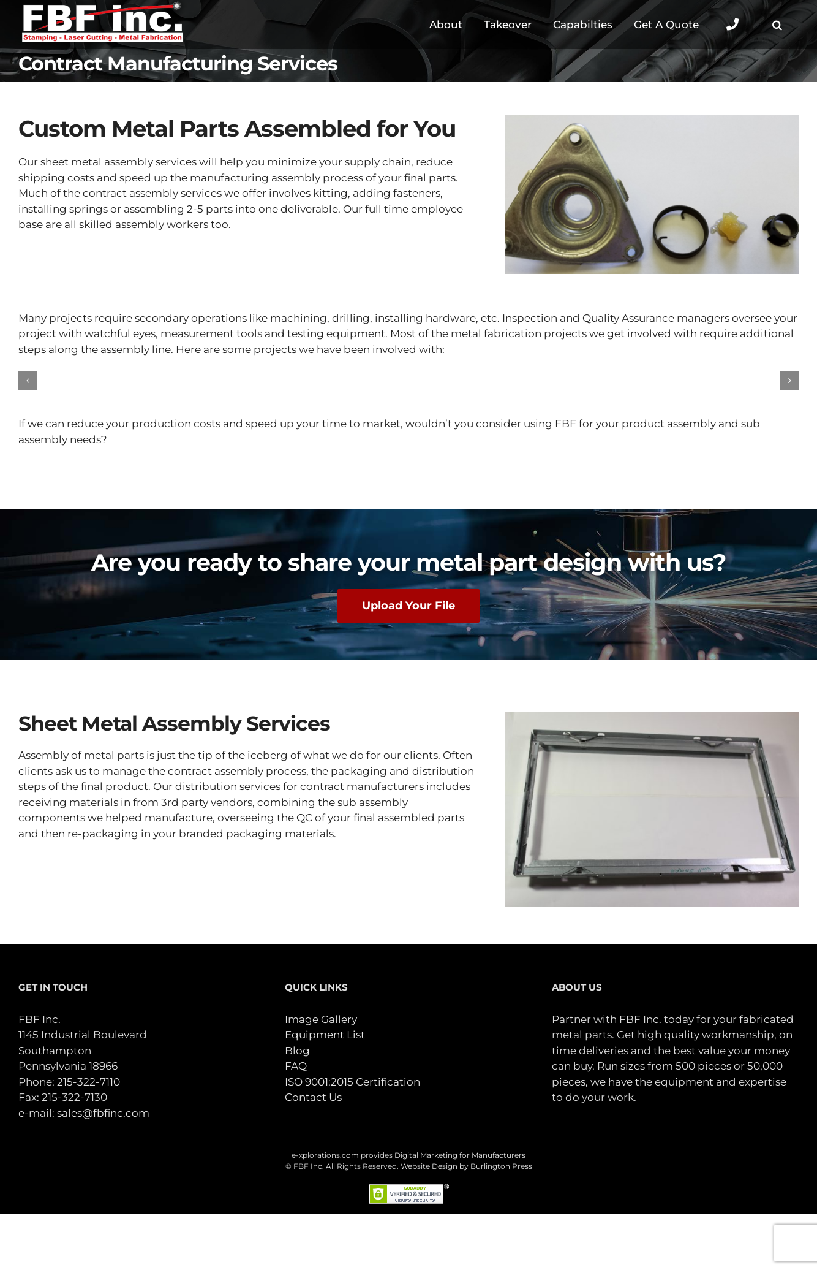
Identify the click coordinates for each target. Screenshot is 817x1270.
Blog (297, 1050)
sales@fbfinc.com (103, 1113)
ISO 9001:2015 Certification (352, 1082)
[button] (777, 24)
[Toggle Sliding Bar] (732, 24)
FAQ (296, 1066)
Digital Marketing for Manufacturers (459, 1155)
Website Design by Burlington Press (466, 1166)
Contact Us (313, 1097)
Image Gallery (321, 1019)
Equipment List (325, 1035)
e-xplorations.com (325, 1155)
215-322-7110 (88, 1082)
